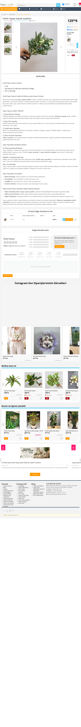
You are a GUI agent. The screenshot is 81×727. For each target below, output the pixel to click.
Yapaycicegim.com (14, 515)
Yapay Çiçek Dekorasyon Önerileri (38, 488)
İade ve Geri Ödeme (8, 503)
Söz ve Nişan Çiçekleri (21, 491)
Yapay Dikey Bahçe (23, 487)
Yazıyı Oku (35, 474)
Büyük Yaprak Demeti (30, 390)
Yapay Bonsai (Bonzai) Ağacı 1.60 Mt (34, 431)
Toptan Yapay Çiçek (23, 495)
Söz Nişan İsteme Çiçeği (39, 356)
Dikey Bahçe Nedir (38, 493)
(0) (17, 20)
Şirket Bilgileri (7, 492)
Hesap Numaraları (8, 490)
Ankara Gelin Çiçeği (8, 356)
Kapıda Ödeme (7, 494)
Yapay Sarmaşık (22, 501)
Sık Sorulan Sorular (8, 504)
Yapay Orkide (21, 497)
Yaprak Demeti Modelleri (51, 390)
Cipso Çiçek (21, 503)
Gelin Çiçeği (21, 489)
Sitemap (5, 506)
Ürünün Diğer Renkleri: (70, 33)
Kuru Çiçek (21, 493)
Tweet (68, 55)
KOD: (30, 20)
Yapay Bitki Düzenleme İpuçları (38, 491)
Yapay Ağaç (21, 486)
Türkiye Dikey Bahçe (9, 431)
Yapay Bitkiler (12, 14)
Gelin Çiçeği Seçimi (38, 495)
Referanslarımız (7, 486)
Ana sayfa (4, 14)
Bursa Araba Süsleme (24, 500)
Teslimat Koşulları (8, 498)
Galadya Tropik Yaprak (9, 390)
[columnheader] (15, 216)
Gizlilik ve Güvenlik (8, 501)
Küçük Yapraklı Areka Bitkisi (52, 431)
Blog (4, 487)
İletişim (5, 489)
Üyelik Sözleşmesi (8, 500)
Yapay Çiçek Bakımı (38, 486)
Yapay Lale (21, 498)
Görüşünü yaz (25, 20)
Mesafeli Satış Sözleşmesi (7, 496)
